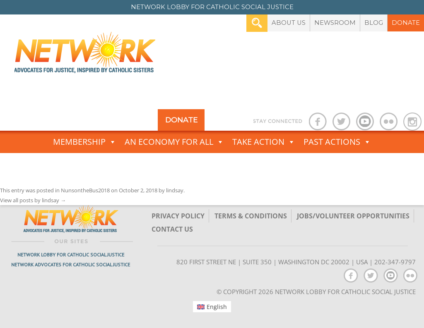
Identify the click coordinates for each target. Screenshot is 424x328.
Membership (84, 142)
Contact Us (172, 229)
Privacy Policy (178, 215)
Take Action (263, 142)
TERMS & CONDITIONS (250, 215)
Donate (406, 22)
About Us (289, 22)
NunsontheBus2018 (85, 190)
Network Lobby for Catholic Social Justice (70, 254)
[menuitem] (212, 306)
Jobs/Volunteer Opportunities (353, 215)
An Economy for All (174, 142)
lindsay (174, 190)
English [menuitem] (217, 307)
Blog (373, 22)
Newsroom (335, 22)
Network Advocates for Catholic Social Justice (70, 264)
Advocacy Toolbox (212, 164)
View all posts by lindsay (33, 200)
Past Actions (337, 142)
